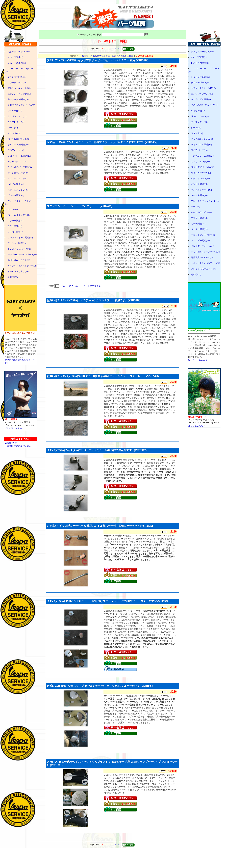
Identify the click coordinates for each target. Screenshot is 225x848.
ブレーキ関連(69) (16, 195)
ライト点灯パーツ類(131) (20, 167)
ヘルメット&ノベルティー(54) (22, 266)
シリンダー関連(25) (17, 77)
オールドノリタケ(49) (18, 271)
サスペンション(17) (17, 116)
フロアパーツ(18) (199, 150)
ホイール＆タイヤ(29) (201, 212)
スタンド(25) (14, 133)
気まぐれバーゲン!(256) (202, 51)
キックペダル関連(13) (18, 99)
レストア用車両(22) (17, 63)
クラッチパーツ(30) (17, 82)
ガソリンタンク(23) (200, 161)
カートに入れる (70, 286)
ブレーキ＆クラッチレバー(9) (205, 201)
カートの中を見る (92, 286)
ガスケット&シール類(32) (20, 88)
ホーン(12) (13, 209)
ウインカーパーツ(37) (18, 173)
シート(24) (196, 127)
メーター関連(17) (199, 229)
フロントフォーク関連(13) (203, 235)
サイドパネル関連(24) (18, 144)
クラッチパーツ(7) (200, 82)
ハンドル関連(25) (199, 184)
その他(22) (196, 274)
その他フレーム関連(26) (19, 156)
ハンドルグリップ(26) (18, 189)
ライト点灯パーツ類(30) (202, 167)
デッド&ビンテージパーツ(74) (205, 252)
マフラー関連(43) (16, 220)
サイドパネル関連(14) (201, 144)
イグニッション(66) (17, 178)
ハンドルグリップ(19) (201, 189)
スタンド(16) (197, 133)
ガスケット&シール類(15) (203, 88)
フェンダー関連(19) (17, 243)
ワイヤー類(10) (198, 110)
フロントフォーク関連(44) (20, 237)
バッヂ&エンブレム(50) (202, 139)
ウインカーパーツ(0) (201, 173)
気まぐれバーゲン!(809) (19, 51)
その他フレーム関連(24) (202, 156)
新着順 (85, 56)
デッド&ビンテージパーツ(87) (22, 254)
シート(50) (13, 127)
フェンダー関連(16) (200, 240)
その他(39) (13, 277)
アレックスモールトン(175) (204, 269)
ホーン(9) (195, 206)
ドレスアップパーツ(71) (19, 249)
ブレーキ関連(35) (199, 195)
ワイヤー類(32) (15, 110)
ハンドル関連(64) (16, 184)
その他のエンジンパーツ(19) (204, 105)
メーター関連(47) (16, 232)
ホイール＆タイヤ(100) (18, 215)
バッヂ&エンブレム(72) (19, 139)
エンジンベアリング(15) (19, 93)
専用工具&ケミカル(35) (19, 260)
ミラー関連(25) (198, 223)
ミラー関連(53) (15, 226)
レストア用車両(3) (200, 63)
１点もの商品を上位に (122, 56)
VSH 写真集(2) (15, 57)
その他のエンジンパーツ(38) (21, 105)
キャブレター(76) (16, 122)
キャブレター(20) (199, 122)
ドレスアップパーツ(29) (202, 246)
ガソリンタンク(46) (17, 161)
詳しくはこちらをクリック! (201, 360)
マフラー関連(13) (199, 218)
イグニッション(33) (200, 178)
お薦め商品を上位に (100, 56)
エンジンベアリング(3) (202, 93)
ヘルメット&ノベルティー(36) (205, 263)
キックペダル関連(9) (201, 99)
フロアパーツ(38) (16, 150)
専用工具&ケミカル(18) (202, 257)
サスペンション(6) (200, 116)
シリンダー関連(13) (200, 77)
